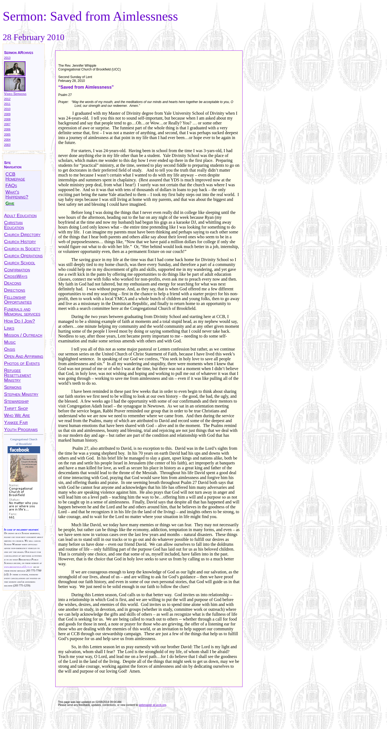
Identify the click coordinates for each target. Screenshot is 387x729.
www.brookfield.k (13, 566)
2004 (7, 139)
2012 (7, 99)
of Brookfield (24, 443)
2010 (7, 109)
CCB (10, 174)
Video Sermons (15, 94)
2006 (7, 129)
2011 (7, 103)
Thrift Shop (16, 408)
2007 (7, 124)
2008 (7, 119)
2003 (7, 144)
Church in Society (22, 248)
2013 (7, 57)
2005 (7, 134)
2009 (7, 114)
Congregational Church (23, 439)
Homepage (15, 179)
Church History (20, 241)
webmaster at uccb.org (152, 705)
